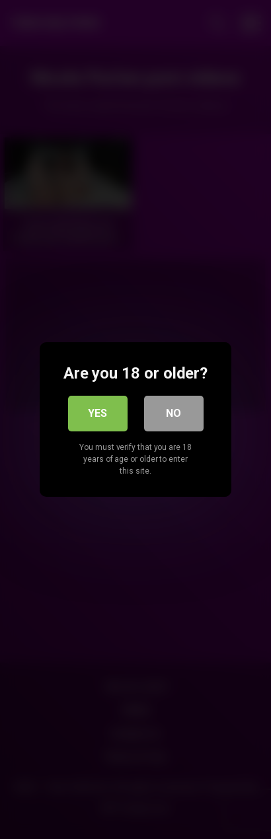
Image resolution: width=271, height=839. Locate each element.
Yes (97, 413)
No (173, 413)
